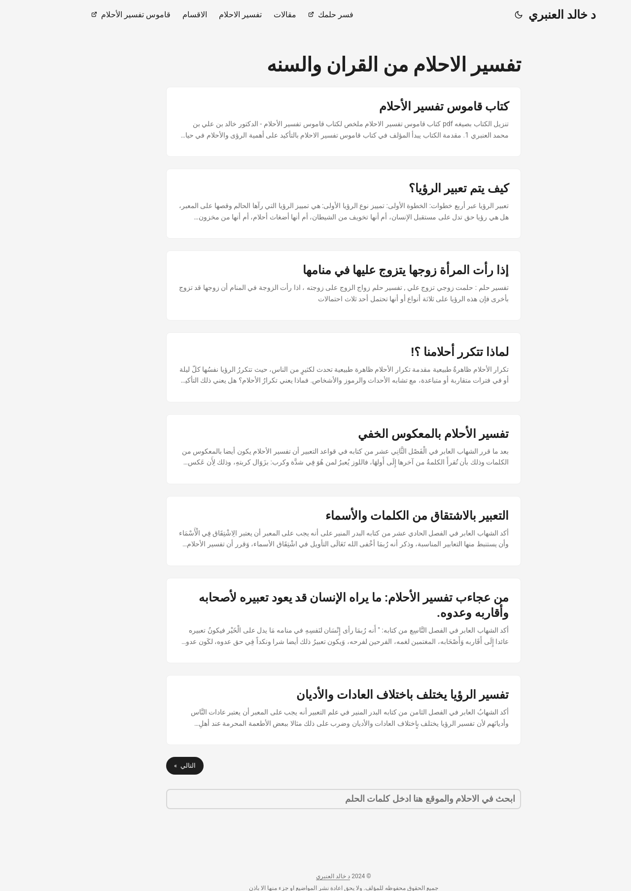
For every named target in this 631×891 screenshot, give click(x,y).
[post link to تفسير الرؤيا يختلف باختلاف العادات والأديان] (315, 710)
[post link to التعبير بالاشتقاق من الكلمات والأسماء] (315, 531)
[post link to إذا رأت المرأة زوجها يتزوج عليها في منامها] (315, 285)
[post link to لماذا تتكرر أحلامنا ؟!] (315, 367)
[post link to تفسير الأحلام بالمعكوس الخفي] (315, 449)
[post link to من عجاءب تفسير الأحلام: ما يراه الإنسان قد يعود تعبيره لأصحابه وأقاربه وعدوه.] (315, 620)
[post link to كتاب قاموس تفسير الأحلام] (315, 121)
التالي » (157, 765)
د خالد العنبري (534, 15)
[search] (315, 799)
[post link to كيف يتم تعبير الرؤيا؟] (315, 203)
